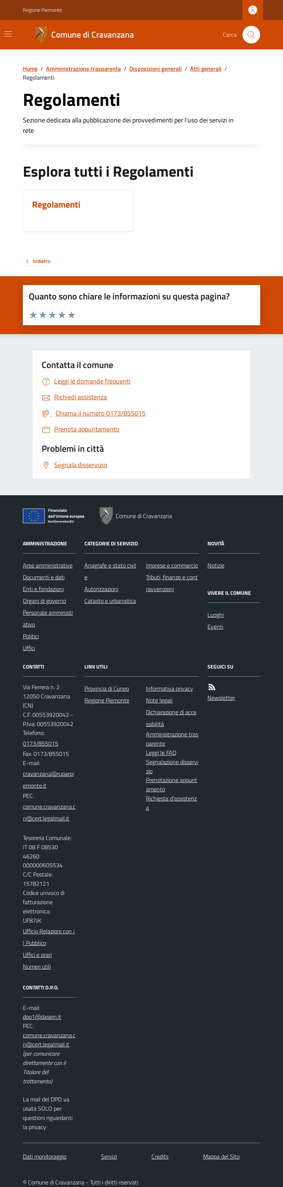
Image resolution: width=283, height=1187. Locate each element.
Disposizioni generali (155, 68)
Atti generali (205, 68)
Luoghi (215, 614)
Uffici (29, 647)
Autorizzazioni (101, 588)
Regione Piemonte (42, 10)
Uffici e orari (37, 954)
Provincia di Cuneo (106, 688)
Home (30, 68)
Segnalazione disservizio (172, 766)
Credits (159, 1156)
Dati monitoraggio (44, 1156)
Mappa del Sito (221, 1156)
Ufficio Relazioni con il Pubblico (48, 937)
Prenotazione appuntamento (171, 784)
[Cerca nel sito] (248, 35)
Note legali (159, 700)
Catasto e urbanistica (110, 600)
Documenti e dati (43, 577)
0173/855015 (40, 743)
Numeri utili (37, 966)
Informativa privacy (169, 688)
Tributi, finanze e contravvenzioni (172, 583)
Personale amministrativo (48, 618)
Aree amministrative (48, 565)
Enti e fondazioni (43, 588)
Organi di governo (44, 600)
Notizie (215, 565)
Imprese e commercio (172, 565)
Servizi (109, 1156)
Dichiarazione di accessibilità (171, 718)
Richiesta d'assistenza (171, 803)
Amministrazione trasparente (83, 68)
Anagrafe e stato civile (110, 571)
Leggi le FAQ (161, 752)
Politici (31, 636)
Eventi (215, 626)
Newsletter (221, 697)
